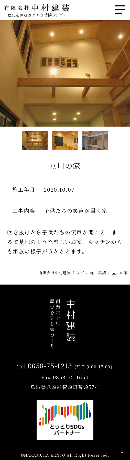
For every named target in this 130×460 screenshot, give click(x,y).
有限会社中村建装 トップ (61, 272)
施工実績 (98, 272)
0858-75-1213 (50, 365)
